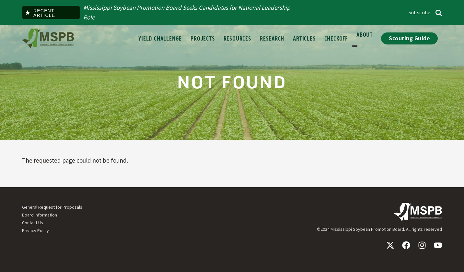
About (364, 39)
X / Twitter (390, 245)
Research (272, 39)
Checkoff (336, 39)
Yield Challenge (160, 39)
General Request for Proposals (52, 207)
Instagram (422, 245)
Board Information (39, 215)
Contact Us (32, 223)
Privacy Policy (35, 230)
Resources (237, 39)
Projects (203, 39)
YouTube (438, 245)
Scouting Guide (409, 38)
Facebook (406, 245)
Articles (304, 39)
